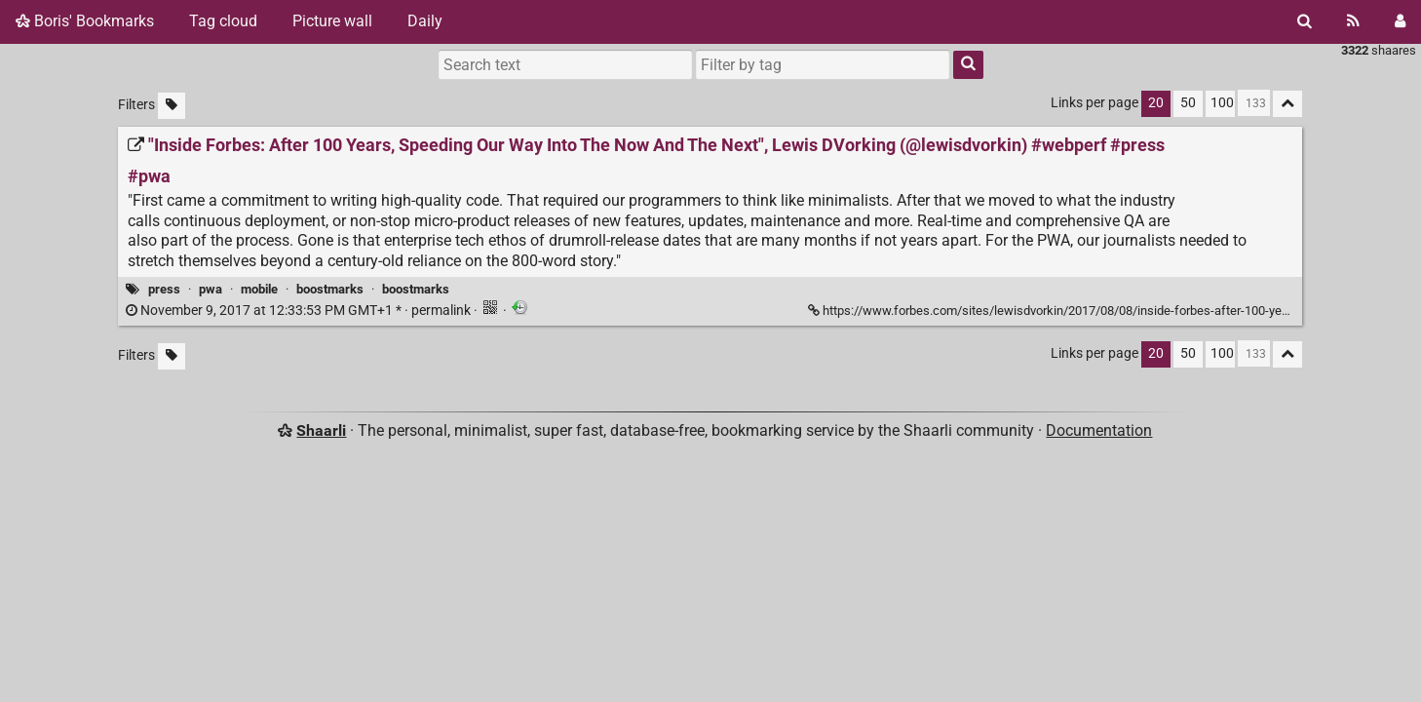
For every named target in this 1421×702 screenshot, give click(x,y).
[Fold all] (1287, 104)
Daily (424, 21)
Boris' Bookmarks (85, 21)
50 (1188, 103)
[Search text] (565, 64)
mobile (259, 289)
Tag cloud (223, 21)
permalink (300, 310)
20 (1156, 103)
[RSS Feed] (1353, 21)
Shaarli (321, 430)
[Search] (1304, 21)
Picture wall (332, 21)
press (164, 289)
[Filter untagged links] (171, 106)
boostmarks (330, 289)
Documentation (1099, 430)
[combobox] (822, 64)
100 (1222, 103)
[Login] (1400, 21)
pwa (210, 289)
